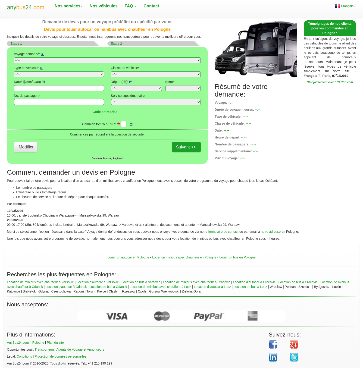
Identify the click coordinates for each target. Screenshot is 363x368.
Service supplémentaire (128, 96)
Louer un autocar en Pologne (128, 257)
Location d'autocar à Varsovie (97, 282)
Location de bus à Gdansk (108, 287)
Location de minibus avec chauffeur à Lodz (160, 287)
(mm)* (169, 82)
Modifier (26, 147)
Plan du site (55, 342)
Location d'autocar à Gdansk (66, 287)
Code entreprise (105, 112)
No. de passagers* (27, 96)
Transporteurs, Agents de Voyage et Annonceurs (69, 349)
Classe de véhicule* (125, 68)
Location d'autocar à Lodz (212, 287)
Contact (151, 6)
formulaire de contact (223, 231)
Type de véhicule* (28, 68)
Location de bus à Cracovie (298, 282)
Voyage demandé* (29, 54)
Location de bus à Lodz (250, 287)
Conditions (24, 356)
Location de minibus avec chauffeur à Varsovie (40, 282)
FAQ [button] (131, 6)
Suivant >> (186, 147)
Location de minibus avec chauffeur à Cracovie (196, 282)
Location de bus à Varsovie (141, 282)
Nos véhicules (104, 6)
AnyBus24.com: (18, 342)
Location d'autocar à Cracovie (254, 282)
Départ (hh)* (121, 82)
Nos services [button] (69, 6)
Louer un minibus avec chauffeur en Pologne (184, 257)
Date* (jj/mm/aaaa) (29, 82)
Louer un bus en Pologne (237, 257)
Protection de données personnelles (60, 356)
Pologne (38, 342)
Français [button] (345, 6)
